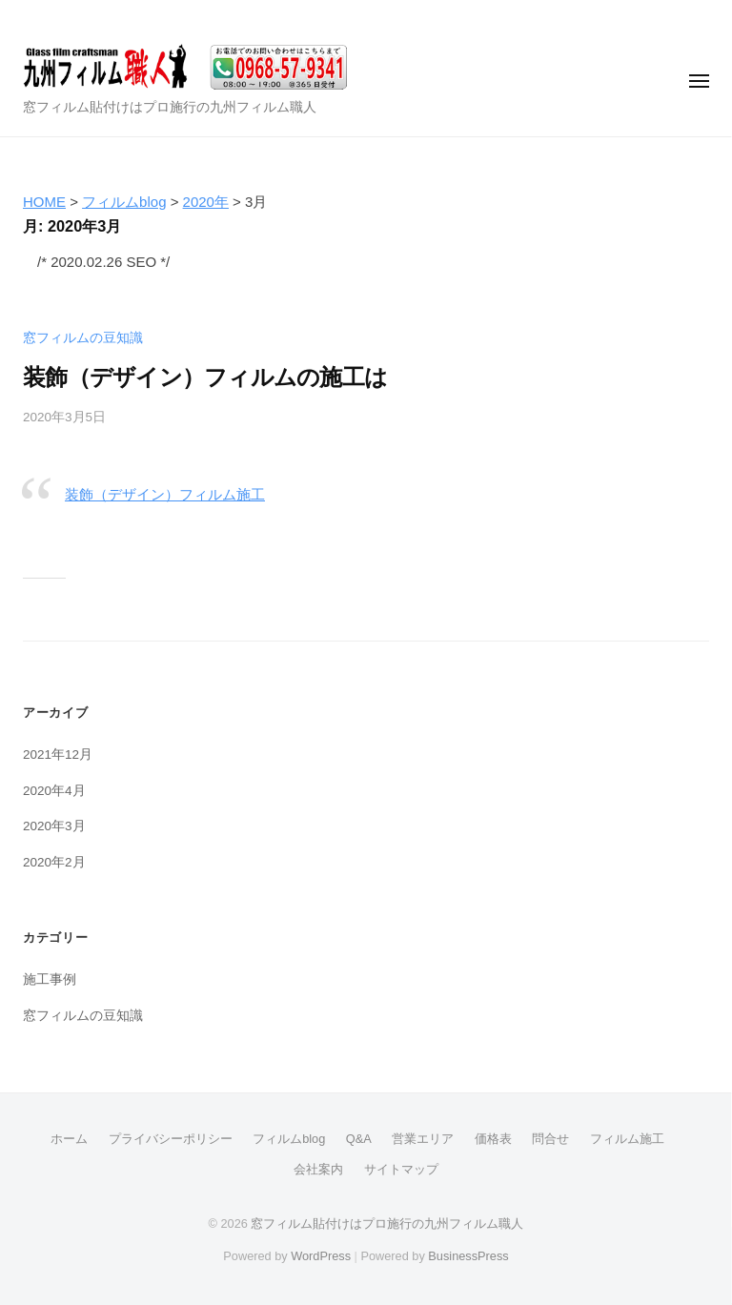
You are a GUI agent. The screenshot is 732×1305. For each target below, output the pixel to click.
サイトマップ (401, 1169)
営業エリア (423, 1139)
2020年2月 (54, 862)
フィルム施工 (627, 1139)
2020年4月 (54, 791)
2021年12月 (57, 754)
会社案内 (318, 1169)
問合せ (550, 1139)
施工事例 (49, 979)
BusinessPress (468, 1256)
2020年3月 (54, 826)
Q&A (359, 1139)
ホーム (69, 1139)
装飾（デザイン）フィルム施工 (165, 494)
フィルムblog (289, 1139)
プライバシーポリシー (171, 1139)
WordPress (321, 1256)
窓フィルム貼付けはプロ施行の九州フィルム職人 (387, 1223)
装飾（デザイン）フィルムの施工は (205, 377)
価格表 (493, 1139)
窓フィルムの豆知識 (83, 338)
